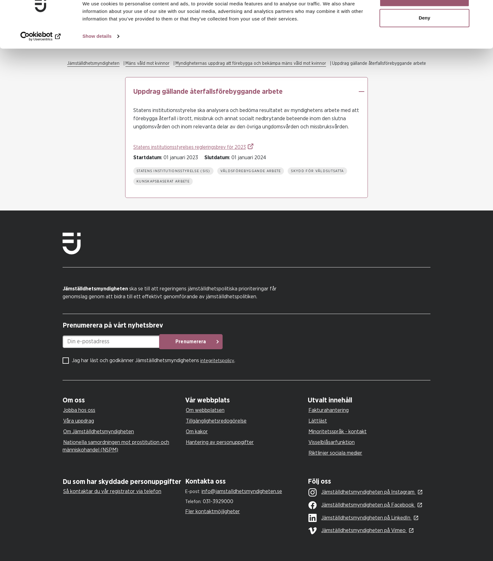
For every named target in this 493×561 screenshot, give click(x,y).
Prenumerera (217, 341)
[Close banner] (483, 10)
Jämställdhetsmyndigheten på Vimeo (357, 530)
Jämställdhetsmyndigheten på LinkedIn (360, 518)
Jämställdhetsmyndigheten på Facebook (361, 505)
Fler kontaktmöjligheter (212, 511)
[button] (361, 91)
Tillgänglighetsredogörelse (216, 421)
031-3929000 (218, 501)
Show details (97, 55)
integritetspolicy (217, 360)
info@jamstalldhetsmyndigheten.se (242, 491)
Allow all (424, 16)
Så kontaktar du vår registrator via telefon (112, 491)
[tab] (122, 400)
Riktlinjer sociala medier (335, 453)
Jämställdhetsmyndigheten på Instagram (362, 492)
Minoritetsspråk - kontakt (337, 431)
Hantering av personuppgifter (220, 442)
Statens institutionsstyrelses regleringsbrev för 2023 (189, 147)
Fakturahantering (328, 410)
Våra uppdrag (78, 421)
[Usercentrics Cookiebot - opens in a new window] (40, 55)
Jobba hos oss (79, 410)
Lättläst (317, 421)
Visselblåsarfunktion (331, 442)
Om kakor (197, 431)
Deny (424, 37)
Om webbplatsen (205, 410)
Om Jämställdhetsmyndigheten (98, 431)
